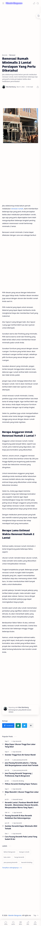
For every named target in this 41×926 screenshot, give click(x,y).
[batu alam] (7, 857)
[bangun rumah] (24, 852)
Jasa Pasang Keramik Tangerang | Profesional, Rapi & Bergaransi (19, 774)
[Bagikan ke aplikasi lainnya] (30, 725)
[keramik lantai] (18, 799)
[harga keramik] (19, 857)
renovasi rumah (17, 208)
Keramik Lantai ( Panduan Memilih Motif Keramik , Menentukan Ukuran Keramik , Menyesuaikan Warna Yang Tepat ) (22, 805)
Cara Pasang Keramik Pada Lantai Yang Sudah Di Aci (21, 838)
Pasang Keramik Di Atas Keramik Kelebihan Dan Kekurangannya (18, 816)
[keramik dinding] (18, 781)
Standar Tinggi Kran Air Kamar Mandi (20, 755)
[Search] (37, 3)
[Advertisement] (20, 29)
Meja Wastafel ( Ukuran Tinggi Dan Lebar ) (22, 793)
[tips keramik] (17, 741)
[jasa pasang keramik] (20, 760)
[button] (34, 3)
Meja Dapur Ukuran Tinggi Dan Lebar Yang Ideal (20, 745)
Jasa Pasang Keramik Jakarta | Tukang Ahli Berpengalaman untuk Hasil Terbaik (21, 764)
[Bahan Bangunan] (9, 852)
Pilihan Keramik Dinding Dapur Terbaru (21, 784)
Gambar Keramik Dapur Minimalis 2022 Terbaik (21, 827)
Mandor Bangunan (15, 915)
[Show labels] (12, 868)
